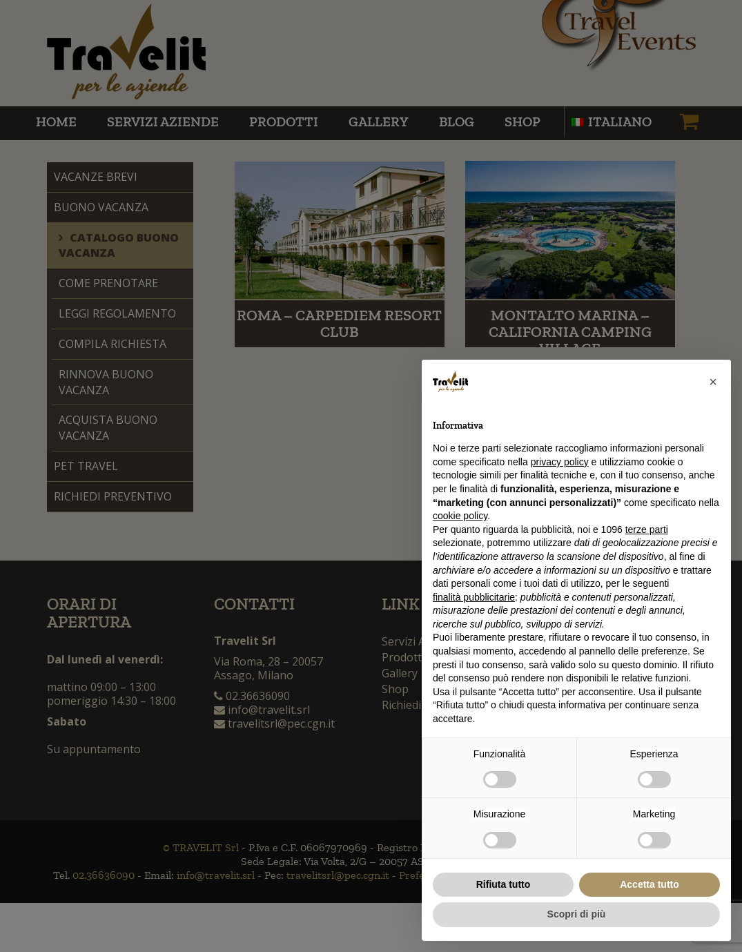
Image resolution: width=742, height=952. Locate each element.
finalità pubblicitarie (474, 597)
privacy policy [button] (560, 461)
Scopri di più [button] (576, 914)
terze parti (646, 529)
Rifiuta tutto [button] (503, 884)
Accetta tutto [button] (649, 884)
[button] (713, 382)
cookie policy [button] (460, 515)
